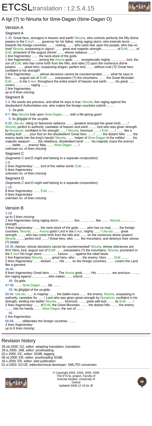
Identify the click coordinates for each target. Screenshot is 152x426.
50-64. (9, 294)
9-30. (8, 123)
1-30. (8, 38)
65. (11, 313)
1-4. (8, 102)
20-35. (9, 246)
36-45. (9, 269)
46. (11, 281)
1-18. (8, 187)
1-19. (8, 213)
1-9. (8, 162)
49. (11, 289)
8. (10, 119)
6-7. (8, 114)
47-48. (9, 285)
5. (10, 110)
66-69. (9, 321)
